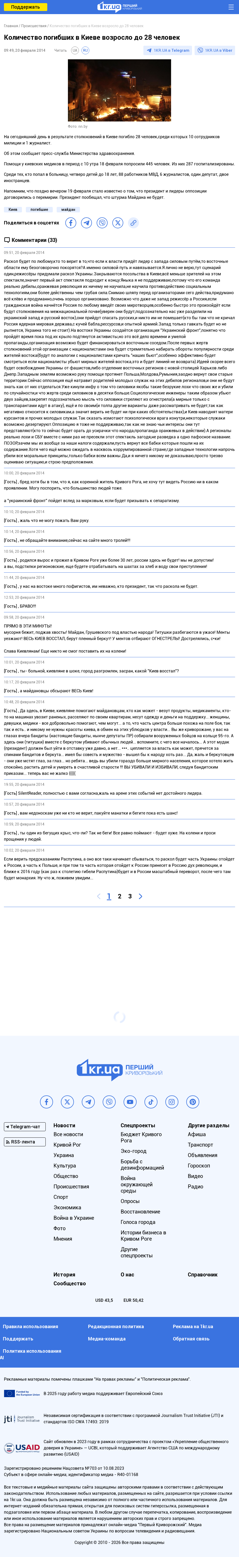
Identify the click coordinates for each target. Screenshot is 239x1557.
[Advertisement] (119, 948)
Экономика (67, 1207)
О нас (127, 1274)
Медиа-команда (107, 1338)
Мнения (63, 1239)
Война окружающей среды (137, 1184)
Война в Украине (74, 1218)
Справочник (203, 1274)
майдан (68, 209)
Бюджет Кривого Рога (141, 1137)
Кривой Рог (67, 1145)
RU (85, 50)
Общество (66, 1176)
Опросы (130, 1201)
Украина (64, 1155)
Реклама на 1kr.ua (193, 1326)
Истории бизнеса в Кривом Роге (143, 1235)
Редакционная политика (116, 1326)
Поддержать (25, 7)
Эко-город (134, 1151)
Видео (195, 1176)
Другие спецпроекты (137, 1252)
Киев (13, 209)
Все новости (68, 1134)
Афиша (197, 1134)
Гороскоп (199, 1166)
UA (75, 50)
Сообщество (70, 1283)
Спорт (61, 1197)
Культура (65, 1166)
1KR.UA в (171, 50)
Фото (60, 1228)
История (64, 1274)
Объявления (202, 1155)
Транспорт (200, 1145)
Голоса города (138, 1222)
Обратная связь (191, 1338)
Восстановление (140, 1212)
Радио (195, 1186)
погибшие (39, 209)
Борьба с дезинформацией (142, 1164)
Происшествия (71, 1186)
